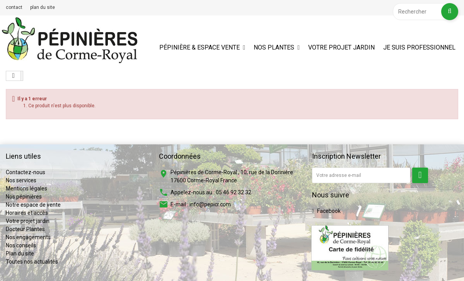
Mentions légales (26, 188)
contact (14, 7)
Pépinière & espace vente (199, 47)
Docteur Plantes (25, 229)
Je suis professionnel (419, 47)
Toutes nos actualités (32, 262)
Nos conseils (21, 245)
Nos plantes (274, 47)
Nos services (21, 180)
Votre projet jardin (341, 47)
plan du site (42, 7)
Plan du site (20, 253)
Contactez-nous (25, 172)
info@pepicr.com (210, 204)
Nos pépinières (24, 197)
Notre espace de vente (33, 205)
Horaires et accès (27, 213)
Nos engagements (28, 237)
